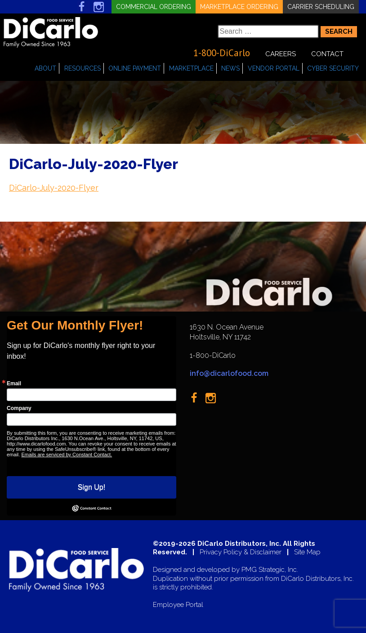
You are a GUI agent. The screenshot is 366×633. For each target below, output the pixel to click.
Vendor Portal (273, 68)
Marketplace (191, 68)
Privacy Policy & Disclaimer (240, 552)
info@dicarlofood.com (229, 373)
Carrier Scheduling (320, 6)
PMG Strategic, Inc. (269, 570)
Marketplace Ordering (239, 6)
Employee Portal (178, 605)
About (45, 68)
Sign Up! (91, 487)
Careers (280, 54)
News (230, 68)
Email (14, 383)
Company (19, 408)
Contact (327, 54)
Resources (82, 68)
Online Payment (134, 68)
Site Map (307, 552)
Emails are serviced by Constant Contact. (66, 454)
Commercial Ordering (153, 6)
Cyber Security (333, 68)
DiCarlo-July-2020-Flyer (53, 187)
